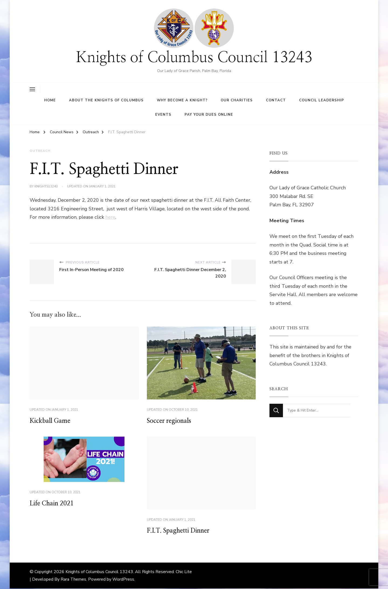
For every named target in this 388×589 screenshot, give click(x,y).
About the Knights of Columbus (106, 100)
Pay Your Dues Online (209, 114)
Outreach (40, 151)
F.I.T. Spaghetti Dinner (180, 531)
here (110, 217)
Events (163, 114)
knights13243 (46, 186)
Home (50, 100)
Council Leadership (321, 100)
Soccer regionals (170, 421)
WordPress (123, 580)
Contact (276, 100)
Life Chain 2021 (53, 504)
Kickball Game (51, 421)
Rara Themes (73, 580)
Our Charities (237, 100)
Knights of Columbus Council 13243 (194, 57)
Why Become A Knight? (182, 100)
